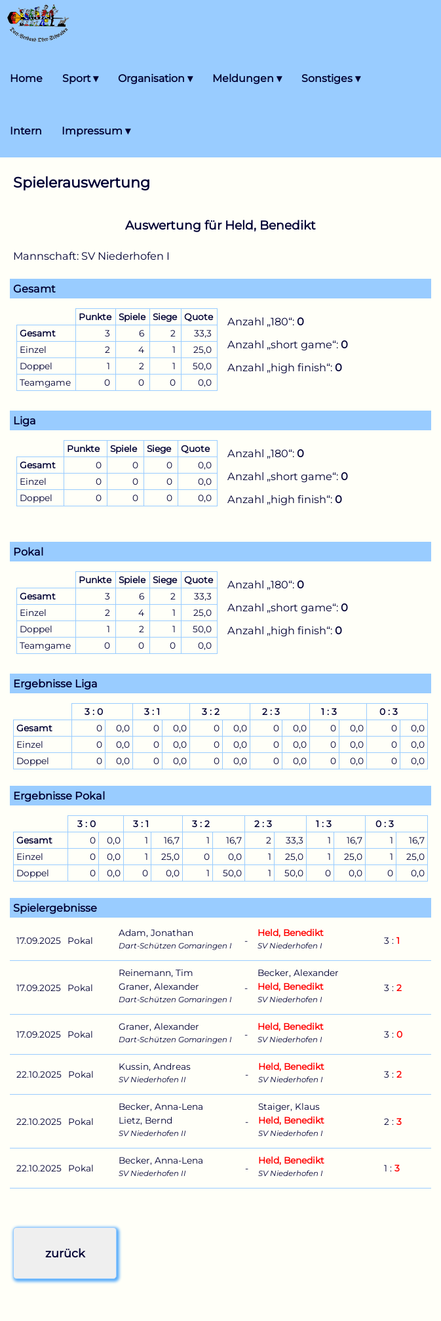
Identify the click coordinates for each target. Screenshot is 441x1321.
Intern (26, 131)
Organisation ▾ (155, 78)
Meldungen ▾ (247, 78)
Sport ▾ (80, 78)
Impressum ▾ (96, 131)
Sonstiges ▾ (330, 78)
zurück (65, 1253)
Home (26, 78)
